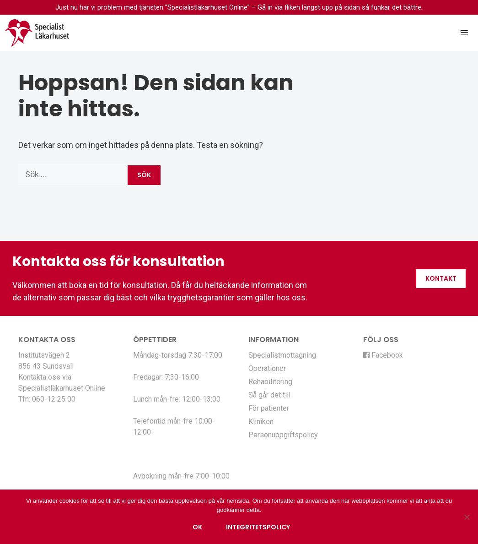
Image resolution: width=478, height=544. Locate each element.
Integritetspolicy (258, 527)
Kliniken (261, 421)
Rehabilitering (270, 381)
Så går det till (269, 395)
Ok (197, 527)
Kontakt (441, 278)
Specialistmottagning (282, 355)
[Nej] (466, 517)
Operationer (267, 368)
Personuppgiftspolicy (283, 434)
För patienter (268, 408)
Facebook (383, 355)
